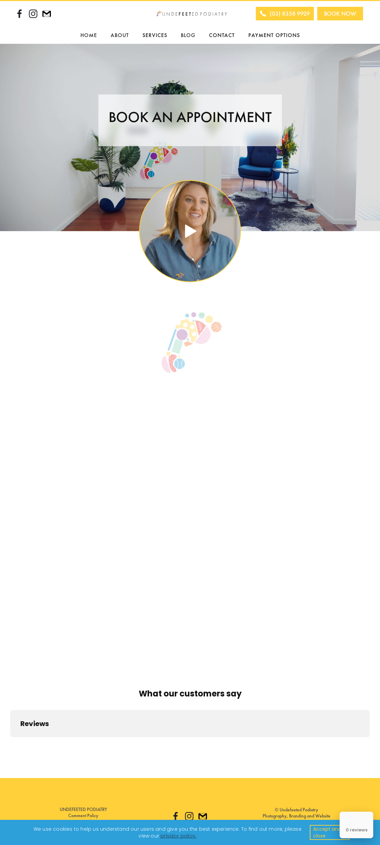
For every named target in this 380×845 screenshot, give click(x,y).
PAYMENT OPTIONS (274, 35)
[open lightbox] (190, 231)
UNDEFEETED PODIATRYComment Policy (83, 812)
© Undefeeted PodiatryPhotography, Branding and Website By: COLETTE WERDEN (296, 816)
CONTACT (222, 35)
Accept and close (327, 832)
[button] (120, 35)
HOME (88, 35)
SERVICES (154, 35)
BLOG (188, 35)
